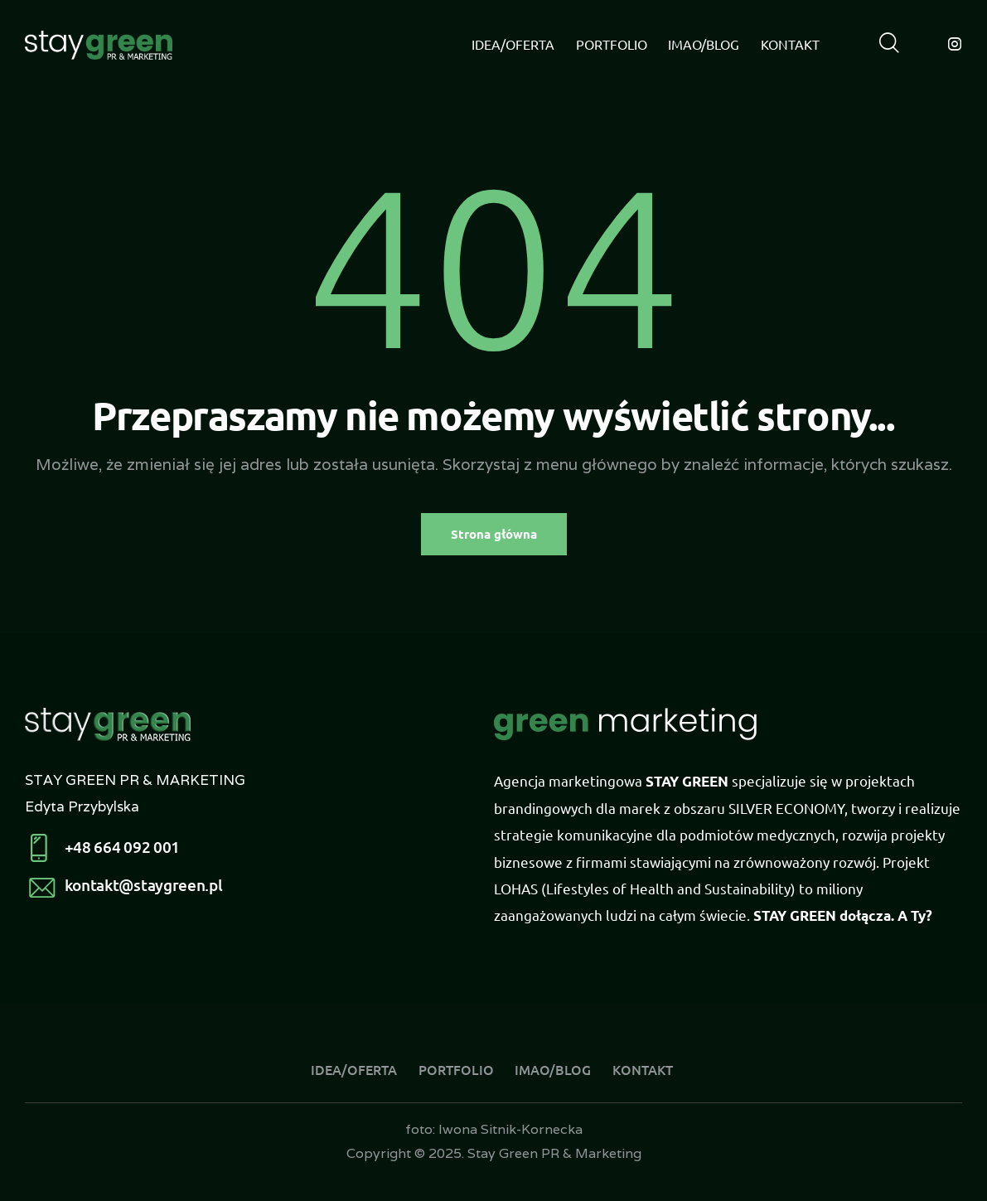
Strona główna (494, 533)
